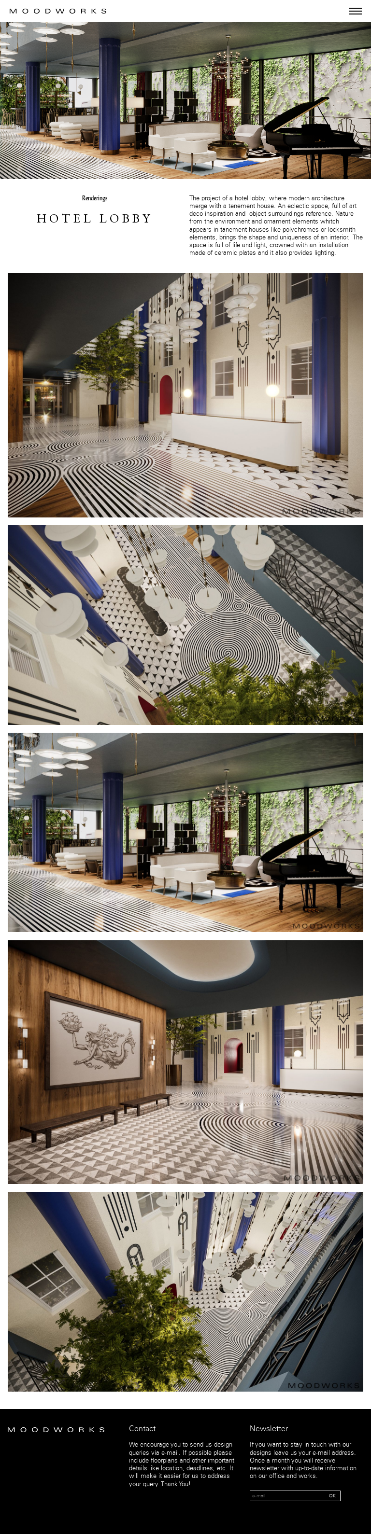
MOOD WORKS (58, 11)
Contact (142, 1429)
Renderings (94, 198)
